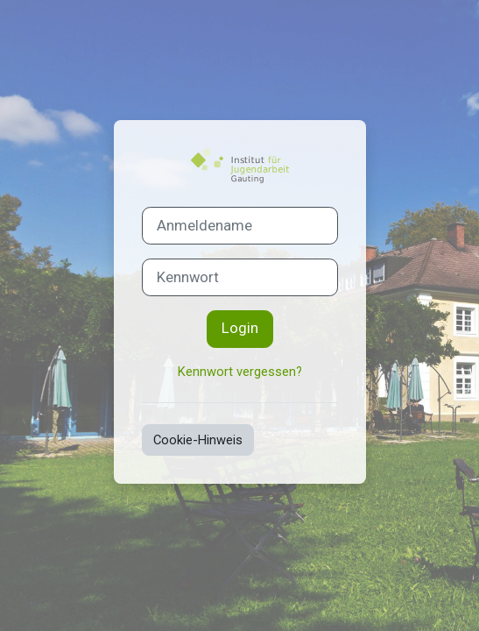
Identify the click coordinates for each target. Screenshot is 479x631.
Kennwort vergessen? (240, 371)
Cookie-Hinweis (198, 440)
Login (240, 328)
